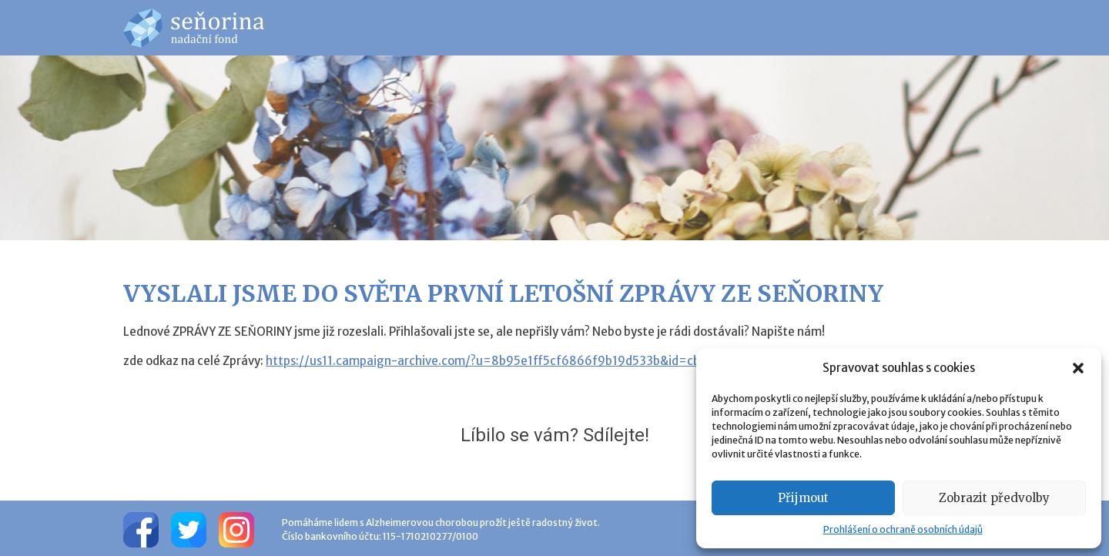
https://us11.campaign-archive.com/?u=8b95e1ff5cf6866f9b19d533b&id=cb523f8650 (511, 360)
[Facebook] (141, 528)
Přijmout (803, 498)
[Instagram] (236, 528)
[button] (1078, 368)
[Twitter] (188, 528)
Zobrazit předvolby (994, 498)
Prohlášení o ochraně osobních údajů (903, 529)
